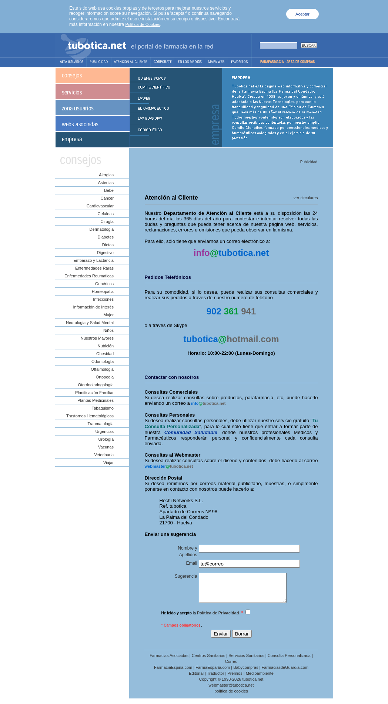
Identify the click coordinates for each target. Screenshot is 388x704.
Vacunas (106, 447)
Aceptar (302, 14)
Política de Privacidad (218, 618)
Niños (108, 330)
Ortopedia (105, 377)
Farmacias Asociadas (169, 661)
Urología (106, 439)
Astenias (106, 182)
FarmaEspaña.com (212, 673)
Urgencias (104, 431)
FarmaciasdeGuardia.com (284, 673)
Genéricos (104, 283)
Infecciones (103, 299)
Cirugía (107, 221)
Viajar (108, 462)
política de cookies (231, 696)
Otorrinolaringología (96, 385)
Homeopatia (103, 291)
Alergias (106, 175)
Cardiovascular (100, 206)
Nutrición (106, 346)
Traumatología (100, 423)
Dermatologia (102, 229)
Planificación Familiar (94, 392)
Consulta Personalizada (289, 661)
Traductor (215, 679)
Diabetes (106, 237)
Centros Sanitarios (208, 661)
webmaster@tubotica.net (231, 690)
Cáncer (107, 198)
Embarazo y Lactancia (93, 260)
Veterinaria (104, 455)
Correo (231, 667)
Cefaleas (106, 213)
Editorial (196, 679)
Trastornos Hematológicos (90, 416)
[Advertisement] (230, 177)
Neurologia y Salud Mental (90, 322)
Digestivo (105, 252)
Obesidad (105, 353)
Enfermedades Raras (94, 268)
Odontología (102, 361)
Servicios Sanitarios (246, 661)
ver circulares (306, 198)
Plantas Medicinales (95, 400)
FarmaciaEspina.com (173, 673)
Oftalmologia (102, 369)
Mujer (108, 315)
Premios (234, 679)
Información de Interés (93, 307)
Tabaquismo (103, 408)
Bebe (109, 190)
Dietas (108, 245)
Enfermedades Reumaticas (89, 276)
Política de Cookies (142, 24)
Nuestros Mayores (97, 338)
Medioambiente (260, 679)
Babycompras (245, 673)
